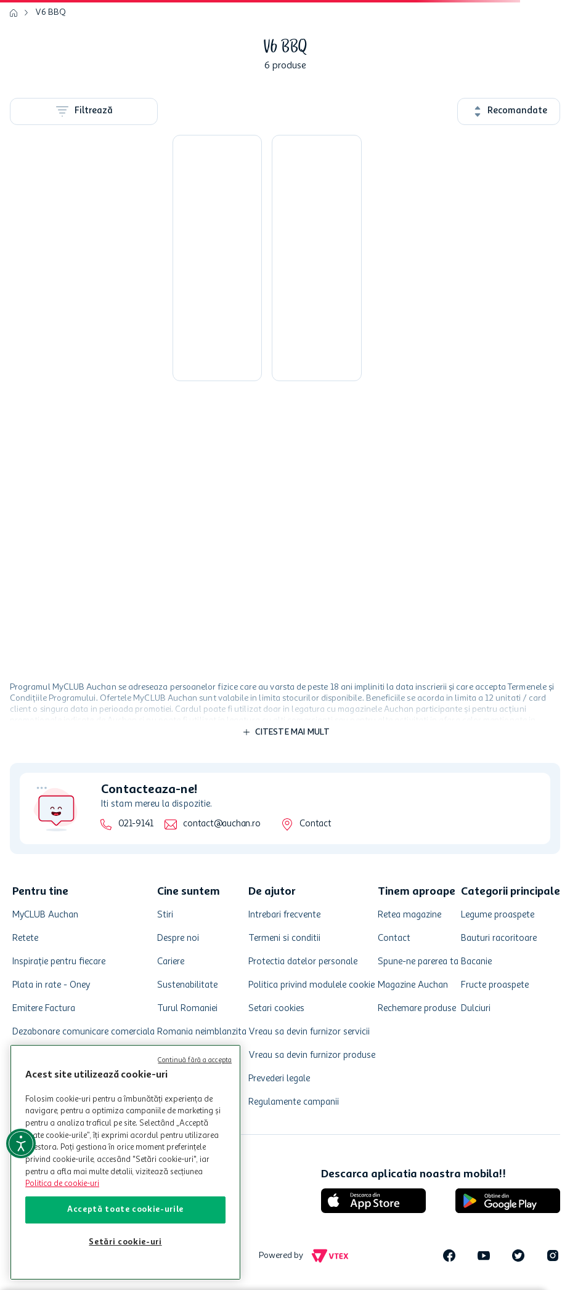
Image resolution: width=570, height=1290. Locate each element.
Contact (315, 824)
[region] (125, 1162)
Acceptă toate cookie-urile (125, 1210)
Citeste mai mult (292, 732)
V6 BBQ (50, 12)
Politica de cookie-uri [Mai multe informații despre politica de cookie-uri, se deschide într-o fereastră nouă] (62, 1184)
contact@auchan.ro (221, 824)
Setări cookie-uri (125, 1242)
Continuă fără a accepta (195, 1060)
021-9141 (135, 824)
